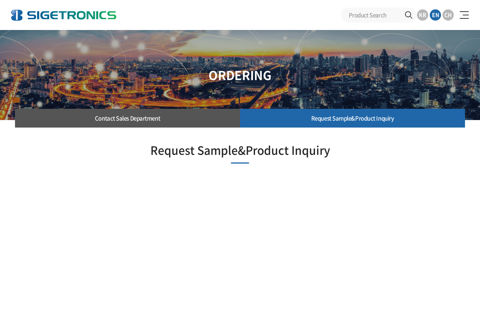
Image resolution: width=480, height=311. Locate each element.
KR (422, 14)
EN (435, 14)
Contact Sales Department (127, 118)
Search (408, 15)
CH (448, 14)
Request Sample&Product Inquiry (352, 118)
